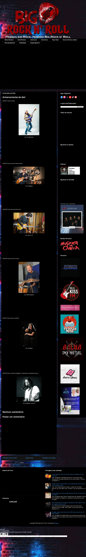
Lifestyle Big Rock (10, 43)
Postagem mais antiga (48, 458)
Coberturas (33, 40)
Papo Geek (55, 40)
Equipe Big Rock (35, 43)
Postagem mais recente (9, 458)
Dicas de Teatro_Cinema (70, 40)
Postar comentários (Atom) (31, 462)
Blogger (56, 523)
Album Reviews (9, 40)
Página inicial (29, 458)
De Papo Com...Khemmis (67, 204)
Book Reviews (22, 40)
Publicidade (22, 43)
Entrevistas (44, 40)
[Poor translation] (5, 534)
